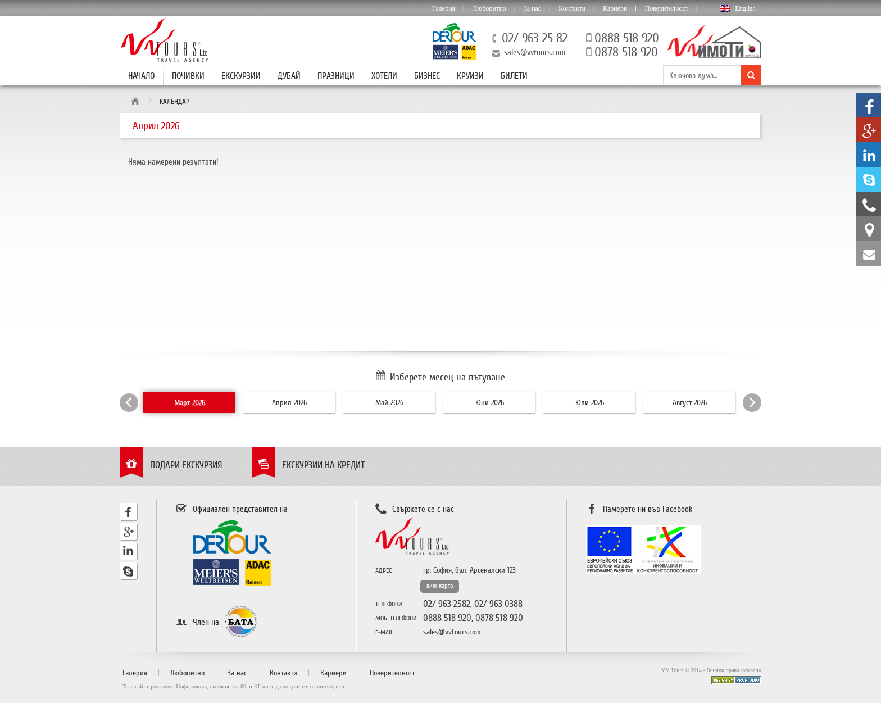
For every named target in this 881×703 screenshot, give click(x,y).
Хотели (384, 75)
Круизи (470, 75)
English (745, 8)
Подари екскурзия (186, 465)
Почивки (188, 75)
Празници (336, 75)
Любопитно (489, 8)
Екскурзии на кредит (323, 465)
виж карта (439, 586)
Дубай (289, 75)
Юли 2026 (589, 402)
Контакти (571, 8)
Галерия (443, 8)
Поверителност (666, 8)
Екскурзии (241, 75)
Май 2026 (389, 402)
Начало (141, 75)
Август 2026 (690, 402)
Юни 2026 (489, 402)
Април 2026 (289, 402)
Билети (514, 75)
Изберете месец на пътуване (447, 377)
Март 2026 (189, 402)
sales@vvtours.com (534, 52)
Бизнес (427, 75)
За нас (532, 8)
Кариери (615, 8)
